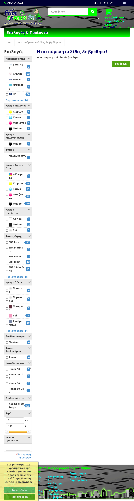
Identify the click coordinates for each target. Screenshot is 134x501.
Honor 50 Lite (16, 390)
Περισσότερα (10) (17, 276)
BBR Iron (14, 242)
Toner (12, 357)
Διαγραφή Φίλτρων (23, 455)
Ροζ (13, 230)
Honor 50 (14, 383)
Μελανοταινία (17, 157)
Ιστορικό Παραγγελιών (78, 478)
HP (12, 94)
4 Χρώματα (16, 176)
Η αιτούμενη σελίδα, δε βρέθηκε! (39, 42)
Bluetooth (15, 342)
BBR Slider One (16, 269)
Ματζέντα (17, 123)
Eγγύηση (53, 487)
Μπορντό (16, 308)
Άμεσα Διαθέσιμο (16, 405)
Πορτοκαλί (16, 299)
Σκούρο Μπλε (15, 322)
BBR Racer (15, 256)
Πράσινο (15, 289)
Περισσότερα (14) (17, 100)
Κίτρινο (16, 112)
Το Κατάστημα (55, 481)
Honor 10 (14, 369)
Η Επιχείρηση (55, 474)
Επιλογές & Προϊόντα (27, 32)
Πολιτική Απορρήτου (55, 495)
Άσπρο (15, 219)
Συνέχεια (121, 63)
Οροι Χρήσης (56, 490)
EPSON (15, 79)
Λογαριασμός (78, 473)
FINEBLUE (16, 86)
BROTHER (16, 66)
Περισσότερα (19, 496)
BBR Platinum (16, 249)
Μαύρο (15, 128)
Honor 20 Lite (16, 376)
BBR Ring (14, 261)
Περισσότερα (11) (17, 330)
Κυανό (15, 117)
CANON (15, 74)
